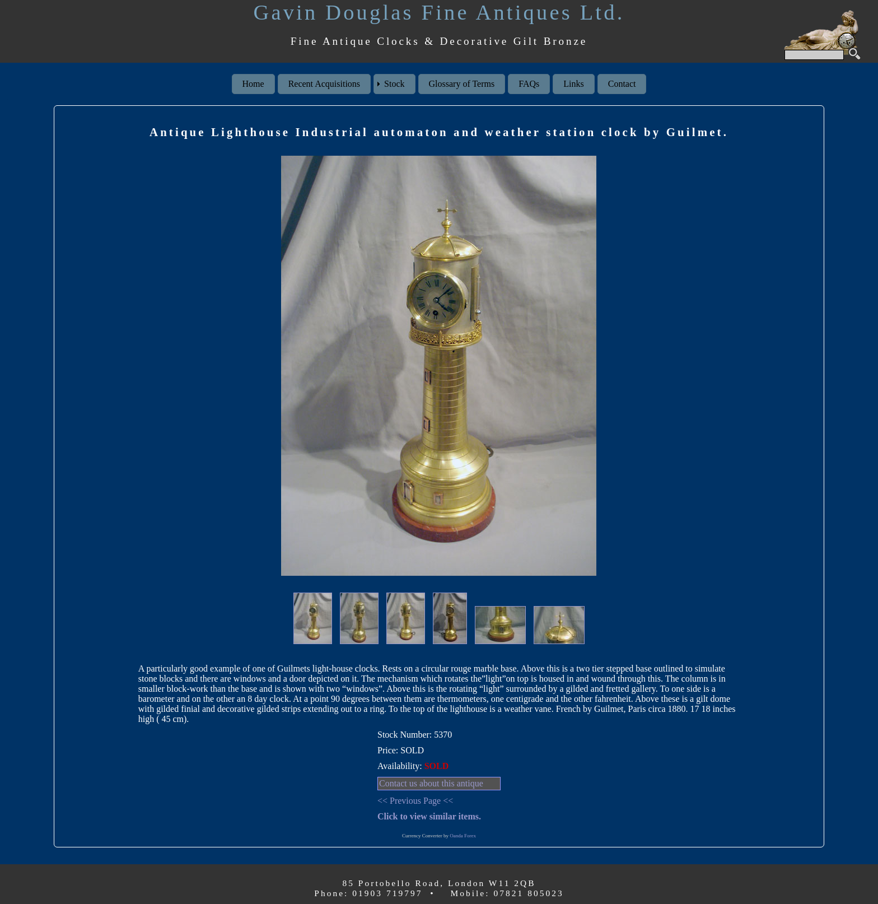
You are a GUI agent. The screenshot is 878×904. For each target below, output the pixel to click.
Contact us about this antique (431, 783)
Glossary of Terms (462, 83)
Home (253, 83)
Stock (394, 83)
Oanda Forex (463, 835)
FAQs (529, 83)
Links (573, 83)
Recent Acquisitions (324, 83)
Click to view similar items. (429, 816)
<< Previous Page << (415, 800)
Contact (622, 83)
